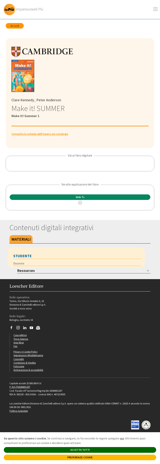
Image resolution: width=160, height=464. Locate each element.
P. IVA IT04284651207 (20, 386)
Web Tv (80, 197)
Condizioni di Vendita (25, 362)
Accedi (14, 26)
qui (122, 438)
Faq (15, 346)
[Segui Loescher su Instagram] (19, 328)
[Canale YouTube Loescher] (32, 328)
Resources (26, 270)
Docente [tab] (18, 263)
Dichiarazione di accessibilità (28, 369)
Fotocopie (19, 366)
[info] (80, 202)
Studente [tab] (22, 255)
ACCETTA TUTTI (80, 449)
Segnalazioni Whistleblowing (28, 355)
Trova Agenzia (21, 338)
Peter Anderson (48, 100)
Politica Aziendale (19, 410)
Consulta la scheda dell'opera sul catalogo (39, 134)
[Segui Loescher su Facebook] (13, 328)
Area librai (19, 342)
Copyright (19, 359)
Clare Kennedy (22, 100)
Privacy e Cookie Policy (25, 351)
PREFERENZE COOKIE (80, 457)
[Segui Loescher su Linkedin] (26, 328)
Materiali (21, 239)
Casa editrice (20, 335)
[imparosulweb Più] (24, 9)
